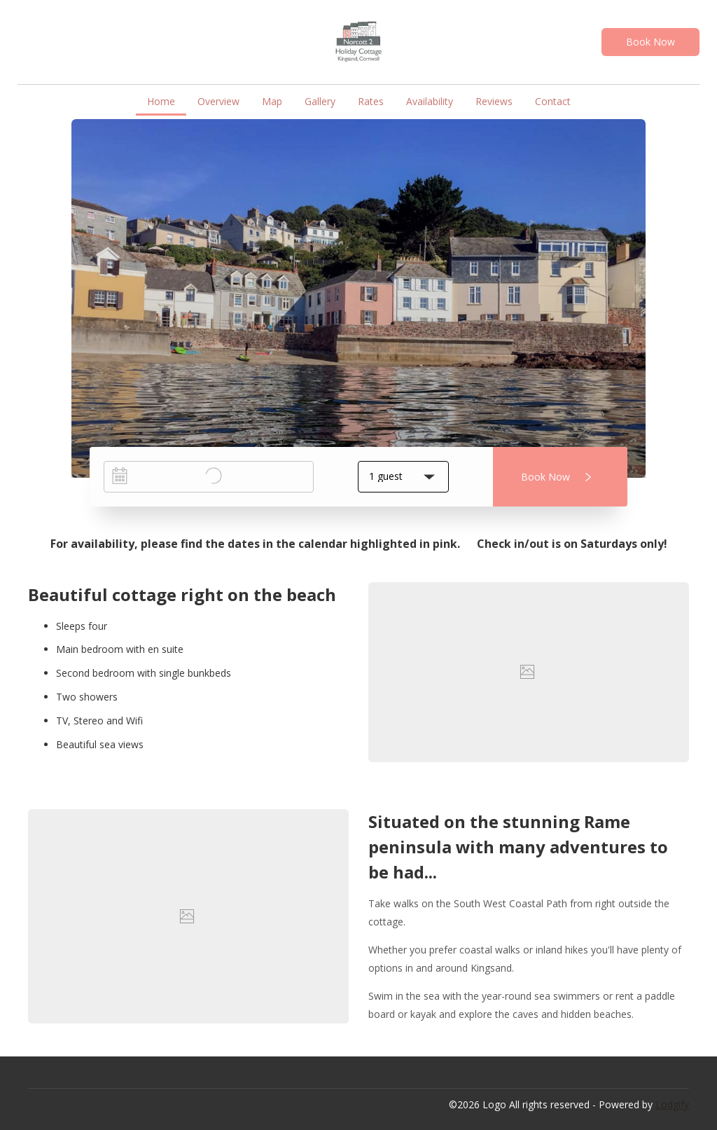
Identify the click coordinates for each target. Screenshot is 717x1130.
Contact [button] (553, 101)
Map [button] (272, 101)
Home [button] (161, 101)
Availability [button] (429, 101)
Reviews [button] (494, 101)
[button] (403, 476)
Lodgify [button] (672, 1104)
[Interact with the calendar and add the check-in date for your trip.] (119, 475)
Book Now (650, 41)
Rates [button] (371, 101)
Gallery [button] (320, 101)
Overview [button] (218, 101)
